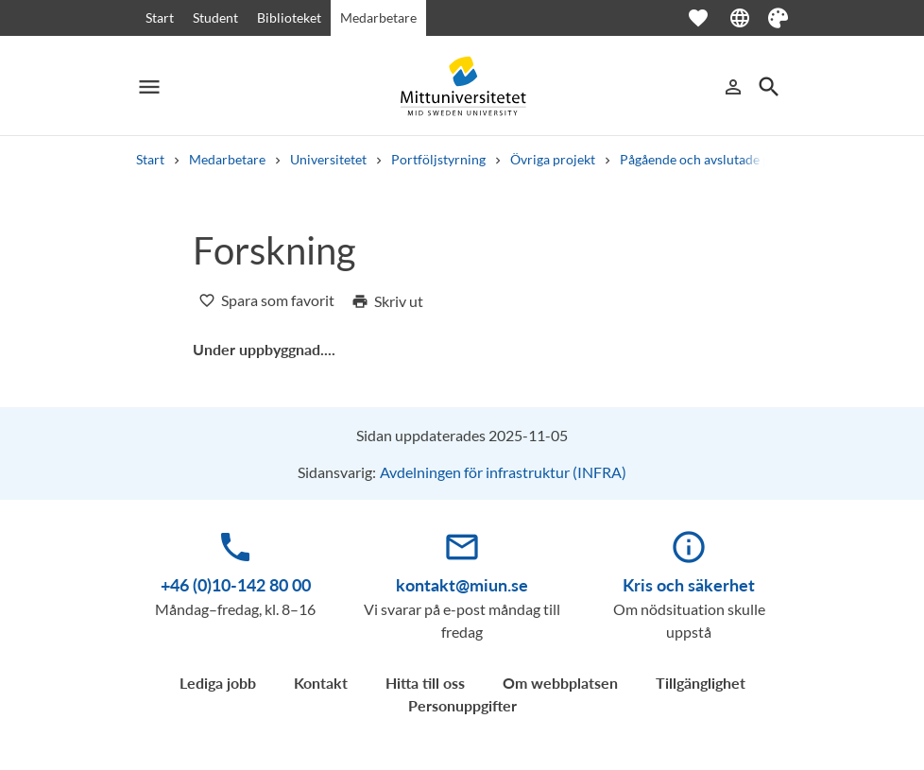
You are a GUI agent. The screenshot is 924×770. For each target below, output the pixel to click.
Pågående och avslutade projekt (712, 159)
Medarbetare (378, 17)
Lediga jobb (218, 683)
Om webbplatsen (560, 683)
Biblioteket (289, 17)
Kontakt (321, 683)
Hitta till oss (425, 683)
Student (215, 17)
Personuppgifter (462, 705)
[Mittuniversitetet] (462, 86)
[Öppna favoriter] (707, 18)
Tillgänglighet (700, 683)
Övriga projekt (552, 159)
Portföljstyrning (438, 159)
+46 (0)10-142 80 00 (236, 584)
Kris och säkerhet (689, 584)
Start (159, 17)
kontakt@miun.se (462, 584)
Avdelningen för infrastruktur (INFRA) (503, 472)
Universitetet (328, 159)
